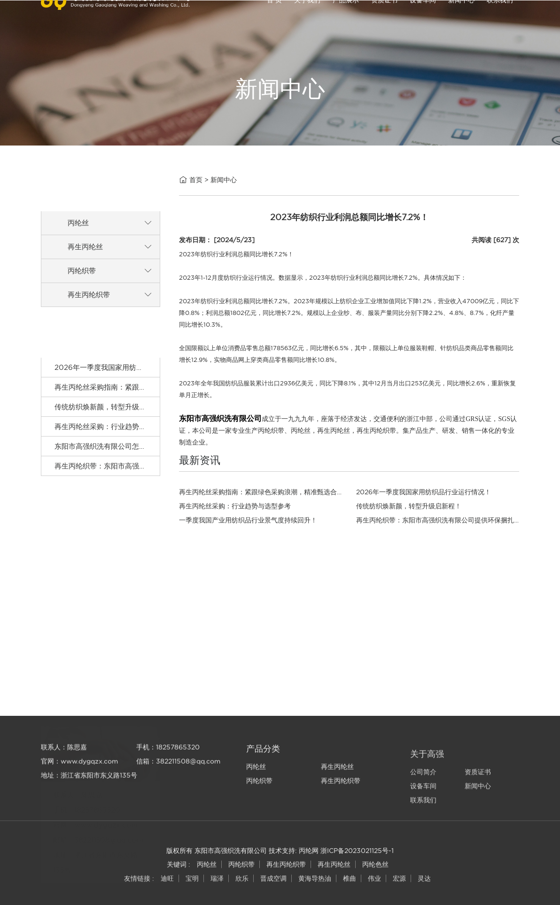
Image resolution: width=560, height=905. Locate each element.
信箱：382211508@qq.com (178, 792)
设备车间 (423, 18)
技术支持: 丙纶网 (294, 860)
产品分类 (263, 787)
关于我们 (307, 18)
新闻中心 (461, 18)
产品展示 (346, 18)
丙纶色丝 (375, 875)
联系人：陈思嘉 (64, 778)
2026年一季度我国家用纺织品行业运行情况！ (127, 376)
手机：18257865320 (168, 778)
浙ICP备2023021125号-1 (357, 860)
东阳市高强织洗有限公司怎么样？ (107, 455)
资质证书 (384, 18)
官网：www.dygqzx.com (79, 792)
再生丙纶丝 (85, 254)
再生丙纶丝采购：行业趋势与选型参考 (114, 435)
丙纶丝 (78, 230)
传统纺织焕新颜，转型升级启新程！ (110, 415)
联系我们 (500, 18)
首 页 (274, 18)
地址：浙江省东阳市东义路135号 (89, 806)
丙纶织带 (82, 278)
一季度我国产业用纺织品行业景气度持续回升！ (248, 520)
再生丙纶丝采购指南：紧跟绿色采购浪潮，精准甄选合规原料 (149, 395)
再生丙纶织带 (89, 302)
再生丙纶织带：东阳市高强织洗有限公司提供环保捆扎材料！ (149, 474)
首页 (195, 181)
